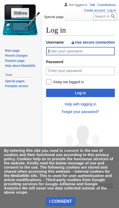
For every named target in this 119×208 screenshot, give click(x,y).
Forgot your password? (80, 112)
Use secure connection (93, 42)
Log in (80, 93)
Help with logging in (80, 104)
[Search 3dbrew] (105, 16)
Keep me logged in (68, 82)
